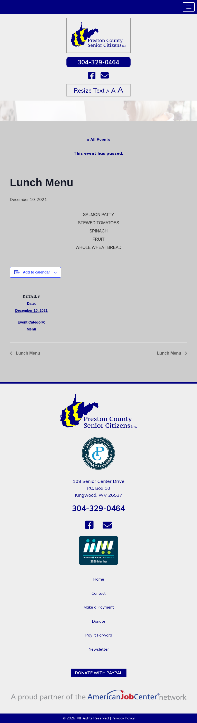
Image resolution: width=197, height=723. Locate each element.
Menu (31, 329)
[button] (189, 7)
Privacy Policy (123, 718)
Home (98, 579)
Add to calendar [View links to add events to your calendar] (36, 272)
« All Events (98, 140)
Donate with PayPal (98, 672)
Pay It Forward (98, 635)
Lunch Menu (27, 353)
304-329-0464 (98, 62)
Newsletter (98, 649)
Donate (98, 621)
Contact (99, 593)
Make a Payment (98, 607)
